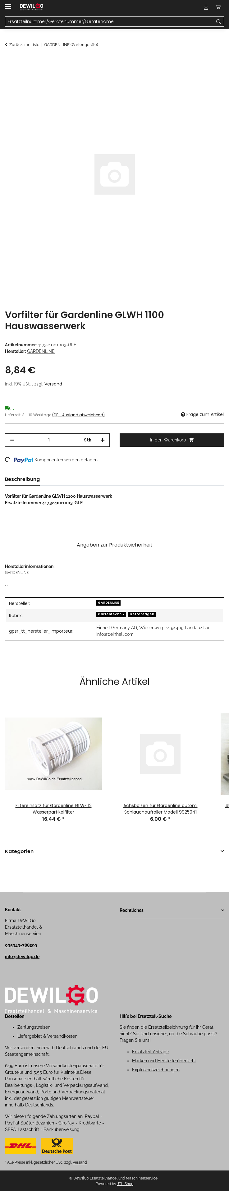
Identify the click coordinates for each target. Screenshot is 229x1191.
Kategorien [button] (19, 851)
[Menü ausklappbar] (8, 4)
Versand (53, 384)
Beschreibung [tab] (22, 479)
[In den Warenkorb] (10, 61)
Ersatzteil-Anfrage (150, 1051)
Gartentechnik (111, 614)
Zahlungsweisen (33, 1027)
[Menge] (49, 440)
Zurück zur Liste (24, 44)
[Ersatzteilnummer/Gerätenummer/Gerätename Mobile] (109, 21)
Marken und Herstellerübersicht (164, 1060)
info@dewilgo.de (22, 956)
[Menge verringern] (12, 440)
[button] (206, 7)
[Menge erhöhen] (102, 440)
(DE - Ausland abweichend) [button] (78, 415)
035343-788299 (21, 945)
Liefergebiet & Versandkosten (47, 1036)
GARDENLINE (108, 602)
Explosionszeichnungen (156, 1069)
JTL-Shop (125, 1184)
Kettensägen (142, 614)
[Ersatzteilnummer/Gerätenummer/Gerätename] (219, 21)
